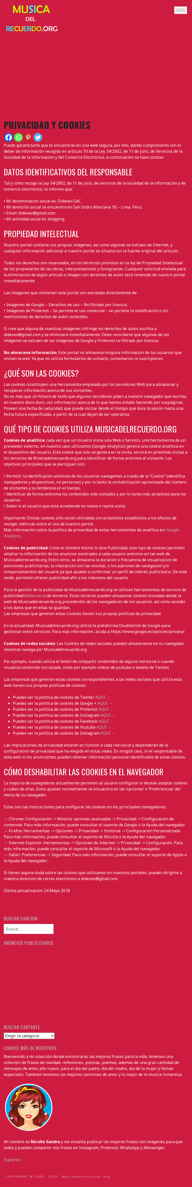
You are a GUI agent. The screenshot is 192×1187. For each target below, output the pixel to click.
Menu (180, 10)
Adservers (35, 595)
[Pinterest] (28, 137)
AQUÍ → (102, 697)
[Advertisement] (96, 76)
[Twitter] (38, 137)
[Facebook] (8, 137)
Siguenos (12, 1159)
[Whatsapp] (18, 137)
